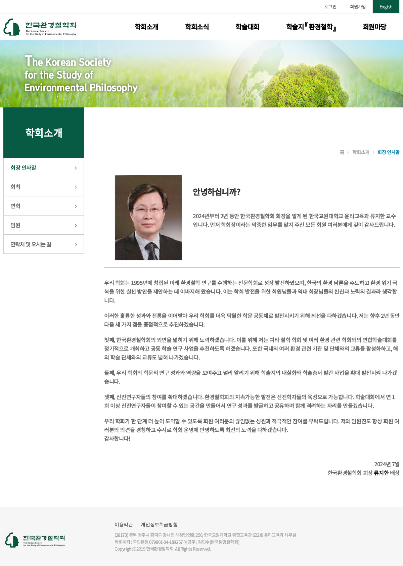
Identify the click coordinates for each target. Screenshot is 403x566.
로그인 (331, 6)
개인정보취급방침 (159, 524)
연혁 (15, 206)
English (386, 6)
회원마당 (374, 27)
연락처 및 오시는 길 (30, 244)
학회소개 (146, 27)
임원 (15, 225)
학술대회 (247, 27)
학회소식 (197, 27)
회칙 (15, 187)
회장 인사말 (23, 167)
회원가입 (357, 6)
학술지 (311, 27)
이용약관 (124, 524)
